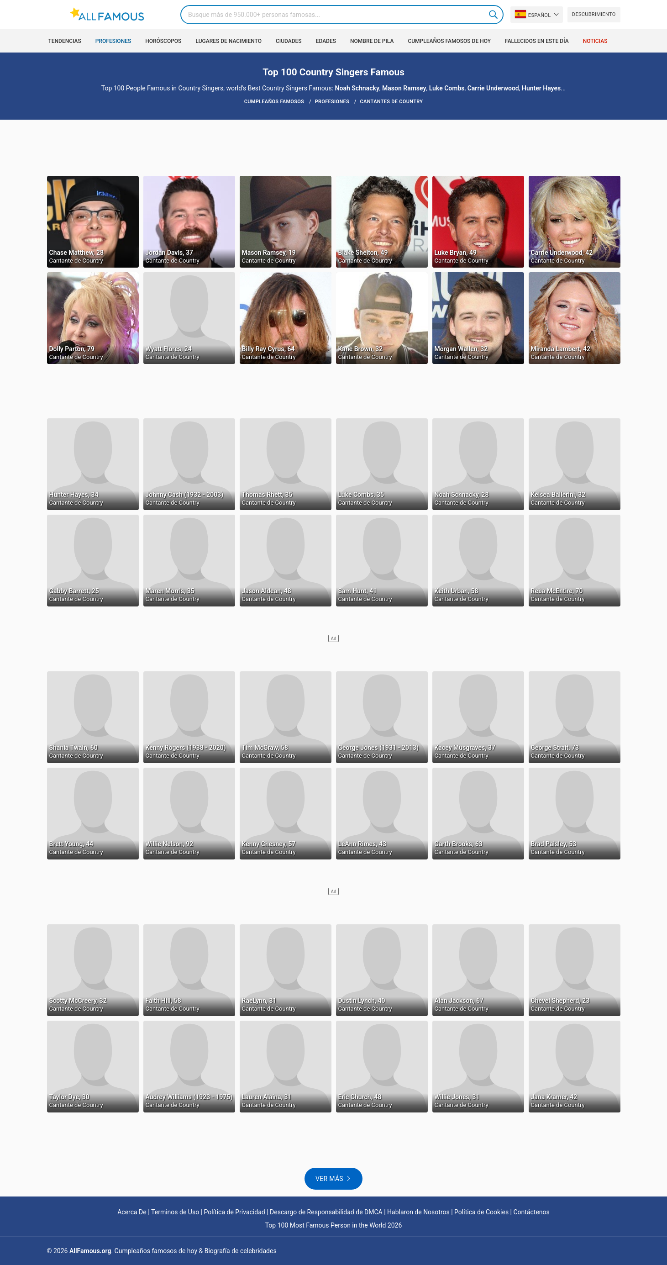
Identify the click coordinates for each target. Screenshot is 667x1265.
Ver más (329, 1178)
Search (494, 14)
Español (533, 14)
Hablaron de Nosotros (418, 1212)
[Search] (342, 14)
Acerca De (132, 1212)
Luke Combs (447, 88)
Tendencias (64, 41)
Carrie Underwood (493, 88)
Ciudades (289, 41)
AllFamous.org (90, 1250)
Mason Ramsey (404, 88)
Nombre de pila (372, 41)
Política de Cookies (481, 1212)
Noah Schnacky (357, 88)
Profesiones (113, 41)
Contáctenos (532, 1212)
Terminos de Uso (175, 1212)
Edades (326, 41)
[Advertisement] (334, 147)
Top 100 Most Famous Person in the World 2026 (333, 1225)
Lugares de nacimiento (228, 41)
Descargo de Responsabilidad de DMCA (326, 1212)
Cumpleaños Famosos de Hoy (449, 41)
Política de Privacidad (234, 1212)
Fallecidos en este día (537, 41)
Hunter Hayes (541, 88)
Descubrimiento (594, 14)
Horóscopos (163, 41)
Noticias (595, 41)
